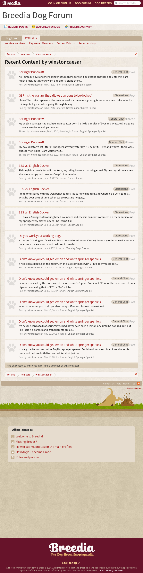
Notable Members (14, 43)
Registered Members (41, 43)
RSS (138, 383)
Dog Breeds (103, 3)
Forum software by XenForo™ (71, 570)
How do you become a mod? (34, 452)
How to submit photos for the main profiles (44, 447)
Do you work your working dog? (40, 236)
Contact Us (108, 383)
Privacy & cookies (114, 570)
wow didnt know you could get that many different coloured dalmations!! (62, 306)
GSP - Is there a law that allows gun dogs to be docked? (56, 95)
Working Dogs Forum (77, 248)
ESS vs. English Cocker (34, 165)
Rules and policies (27, 457)
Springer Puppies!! (31, 72)
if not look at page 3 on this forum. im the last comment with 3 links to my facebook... (68, 264)
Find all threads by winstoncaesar (61, 365)
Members (31, 38)
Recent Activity (87, 43)
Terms (101, 570)
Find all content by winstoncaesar (24, 365)
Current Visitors (66, 43)
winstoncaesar (35, 84)
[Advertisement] (37, 493)
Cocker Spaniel (75, 178)
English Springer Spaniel (79, 84)
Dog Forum (83, 3)
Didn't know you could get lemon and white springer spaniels (60, 259)
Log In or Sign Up (59, 3)
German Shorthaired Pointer (81, 108)
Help (118, 383)
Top (133, 383)
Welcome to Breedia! (29, 436)
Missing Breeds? (26, 442)
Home (126, 383)
